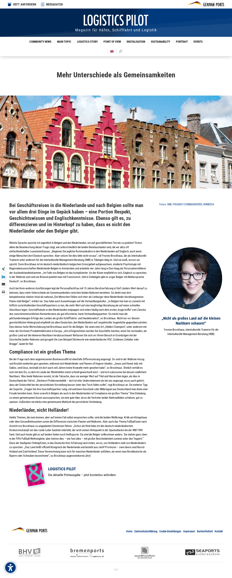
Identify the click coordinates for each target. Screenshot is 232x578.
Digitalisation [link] (136, 41)
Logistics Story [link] (87, 41)
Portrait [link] (182, 41)
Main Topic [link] (64, 41)
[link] (43, 4)
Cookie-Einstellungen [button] (170, 531)
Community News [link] (40, 41)
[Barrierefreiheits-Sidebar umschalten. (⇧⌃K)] (10, 567)
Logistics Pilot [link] (62, 469)
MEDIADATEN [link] (54, 4)
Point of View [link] (112, 41)
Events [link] (198, 41)
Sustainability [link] (160, 41)
